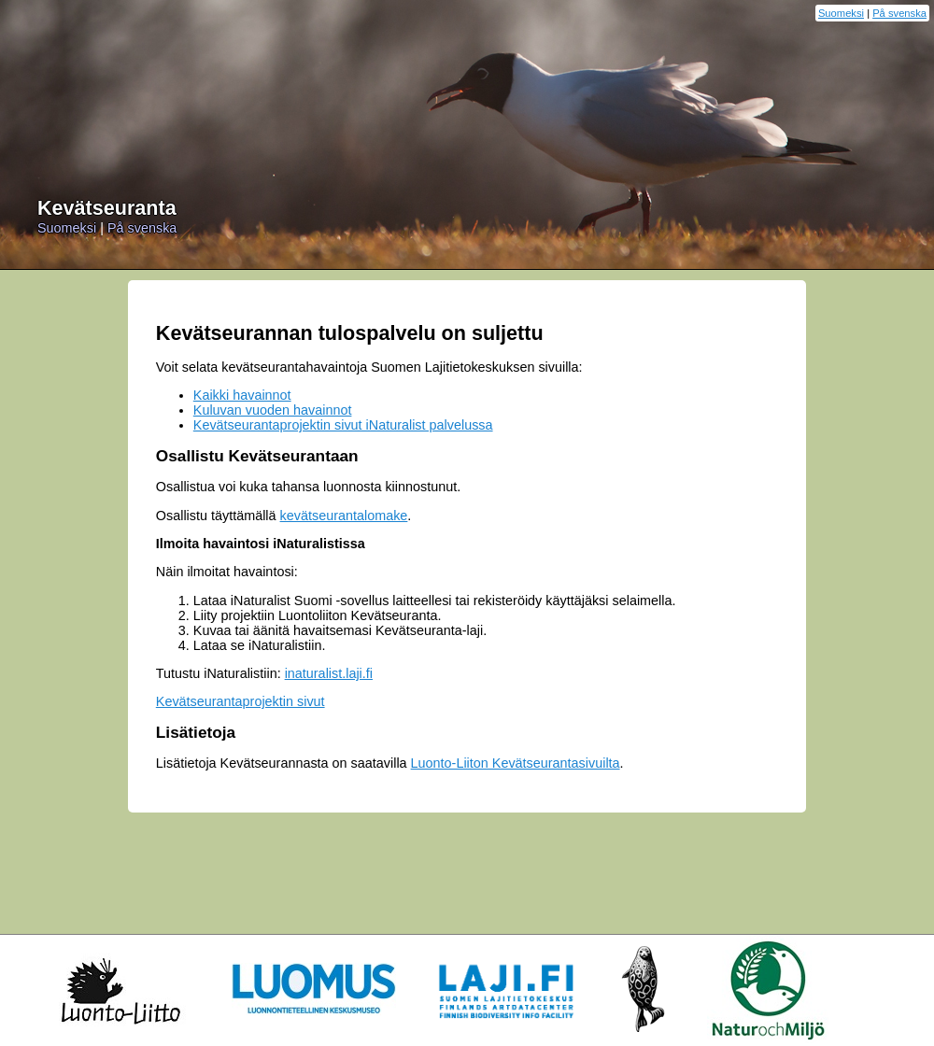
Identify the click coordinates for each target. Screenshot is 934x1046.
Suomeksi (841, 13)
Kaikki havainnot (242, 395)
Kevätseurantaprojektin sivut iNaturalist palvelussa (343, 424)
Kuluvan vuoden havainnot (272, 410)
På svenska (899, 13)
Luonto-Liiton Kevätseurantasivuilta (515, 763)
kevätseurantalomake (344, 515)
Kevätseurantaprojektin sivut (240, 701)
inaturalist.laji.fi (329, 673)
